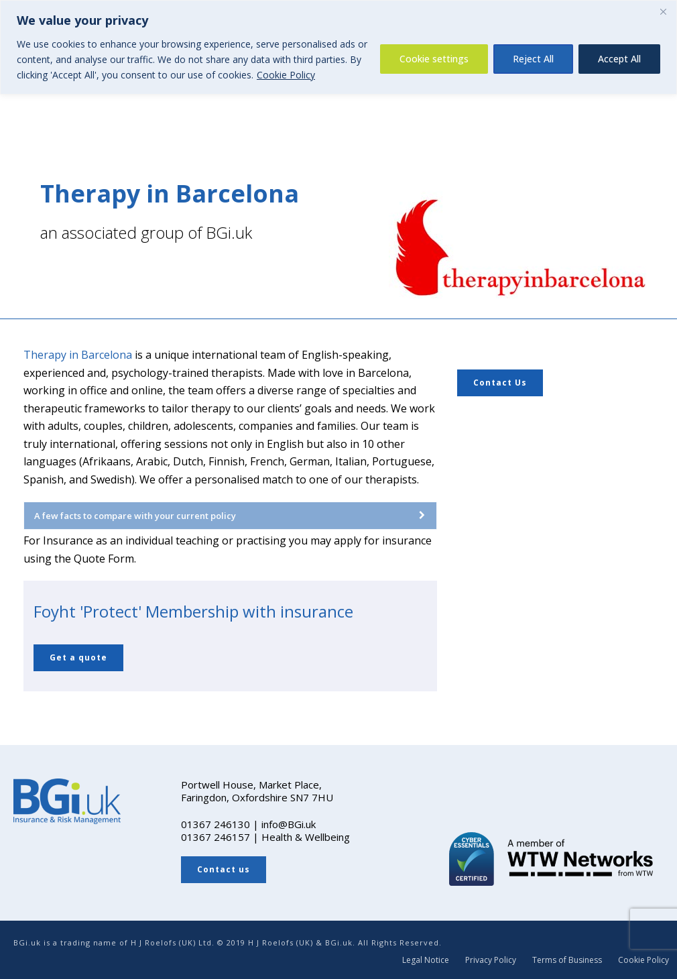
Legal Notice (425, 960)
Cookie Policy (286, 74)
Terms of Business (567, 960)
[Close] (663, 11)
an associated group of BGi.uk (146, 232)
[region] (338, 47)
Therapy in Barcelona (77, 354)
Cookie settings (434, 58)
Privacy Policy (490, 960)
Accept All (619, 58)
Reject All (533, 58)
